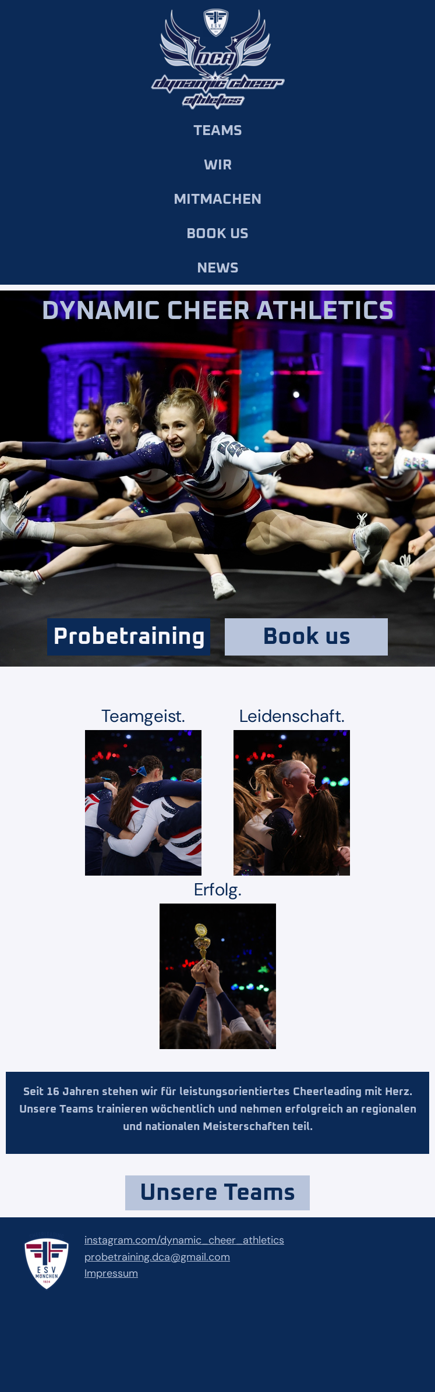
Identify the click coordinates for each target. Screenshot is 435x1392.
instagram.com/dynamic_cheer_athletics (184, 1240)
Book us (217, 233)
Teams (217, 130)
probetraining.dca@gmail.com (157, 1257)
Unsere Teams (217, 1193)
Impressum (111, 1273)
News (218, 268)
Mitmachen (217, 199)
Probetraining (129, 637)
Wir (218, 165)
